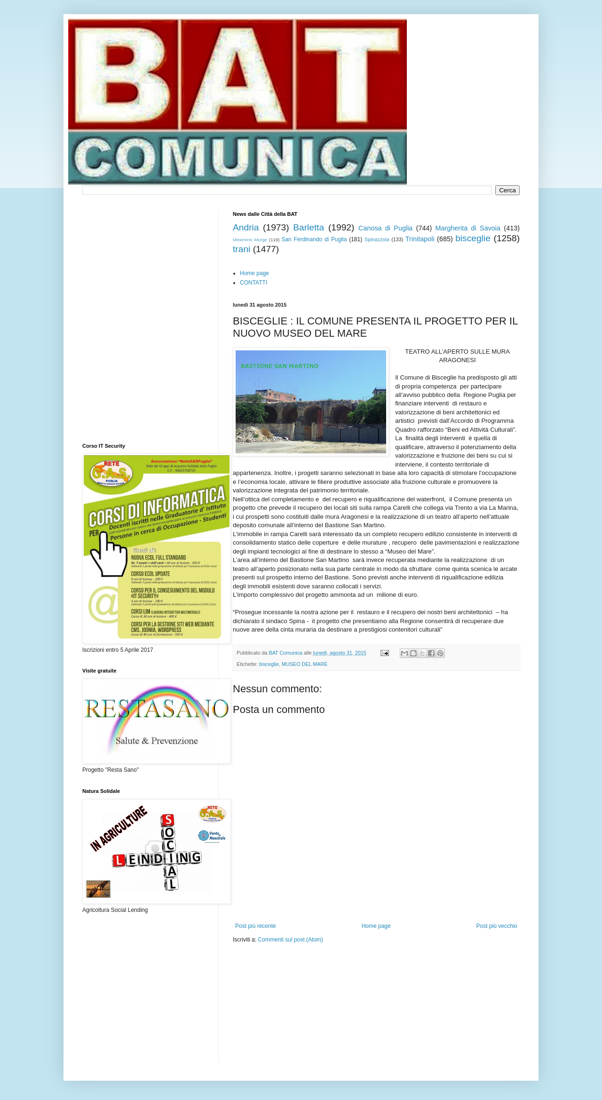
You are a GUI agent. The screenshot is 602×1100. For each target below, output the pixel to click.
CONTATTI (253, 282)
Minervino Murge (250, 239)
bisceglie (473, 238)
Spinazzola (376, 239)
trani (241, 249)
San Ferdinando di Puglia (314, 239)
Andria (246, 227)
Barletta (308, 227)
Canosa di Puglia (385, 228)
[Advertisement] (343, 972)
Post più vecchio (496, 926)
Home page (254, 273)
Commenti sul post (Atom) (290, 939)
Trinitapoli (420, 239)
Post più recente (255, 926)
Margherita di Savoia (468, 228)
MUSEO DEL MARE (304, 664)
